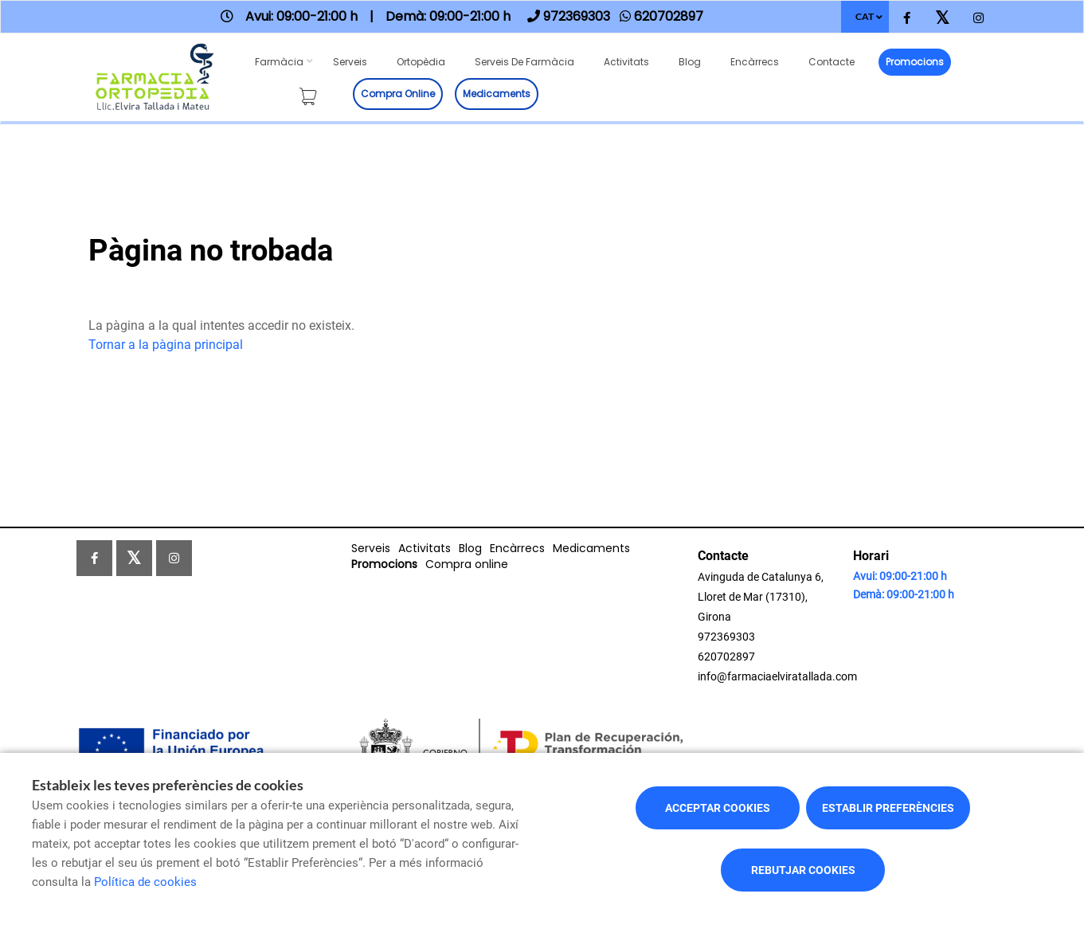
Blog (690, 62)
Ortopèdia (421, 62)
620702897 (726, 656)
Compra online (398, 93)
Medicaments (496, 93)
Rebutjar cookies (803, 870)
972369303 (726, 636)
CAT (864, 16)
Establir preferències (888, 808)
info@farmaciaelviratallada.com (777, 676)
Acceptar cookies (717, 808)
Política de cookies (145, 882)
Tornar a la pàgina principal (165, 344)
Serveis (350, 62)
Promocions (915, 62)
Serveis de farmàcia (524, 62)
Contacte (831, 62)
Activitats (626, 62)
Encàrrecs (754, 62)
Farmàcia (279, 62)
